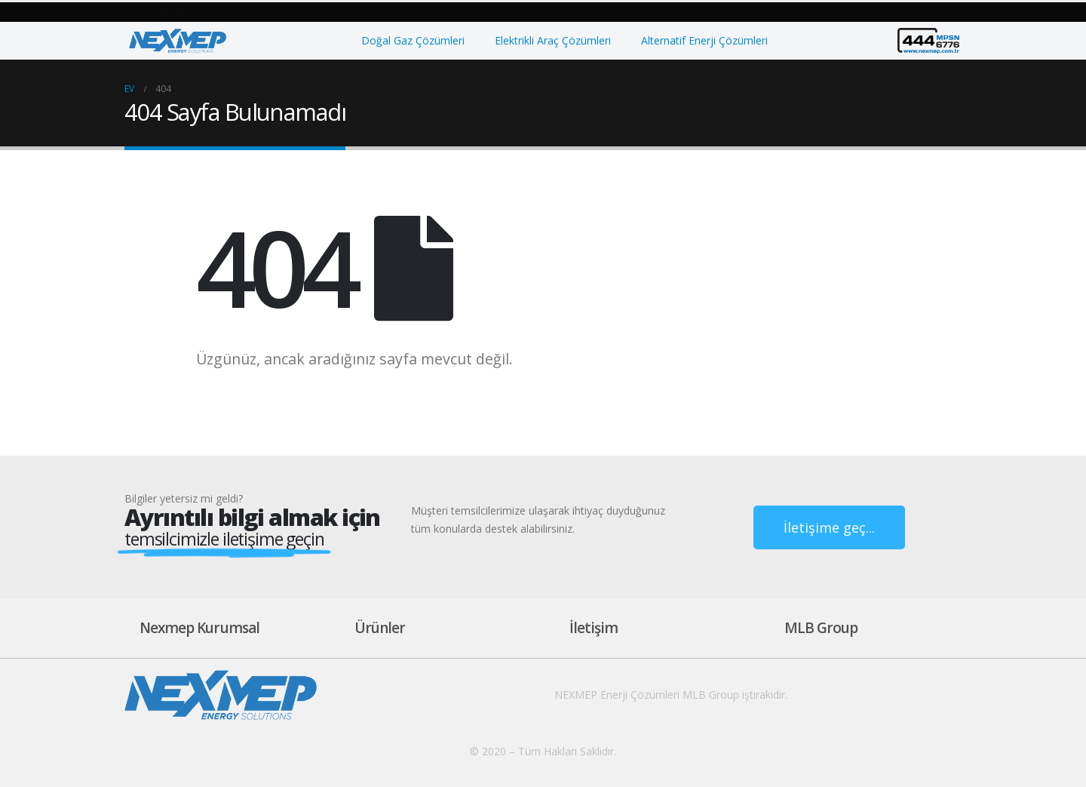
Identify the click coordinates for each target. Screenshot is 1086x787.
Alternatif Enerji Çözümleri (704, 40)
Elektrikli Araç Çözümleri (553, 40)
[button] (174, 12)
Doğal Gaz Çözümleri (413, 40)
